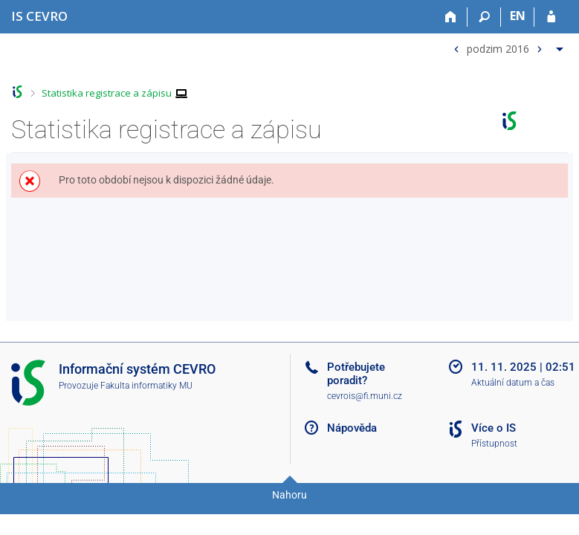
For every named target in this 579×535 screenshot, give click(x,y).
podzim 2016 (498, 48)
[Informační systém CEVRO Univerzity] (39, 16)
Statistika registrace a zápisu (107, 93)
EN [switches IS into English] (517, 15)
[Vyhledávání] (484, 17)
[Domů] (451, 17)
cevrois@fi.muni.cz (364, 396)
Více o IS (493, 428)
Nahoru (289, 495)
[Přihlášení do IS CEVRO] (551, 17)
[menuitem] (506, 45)
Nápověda (352, 428)
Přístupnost (494, 443)
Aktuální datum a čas (512, 382)
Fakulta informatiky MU (146, 385)
